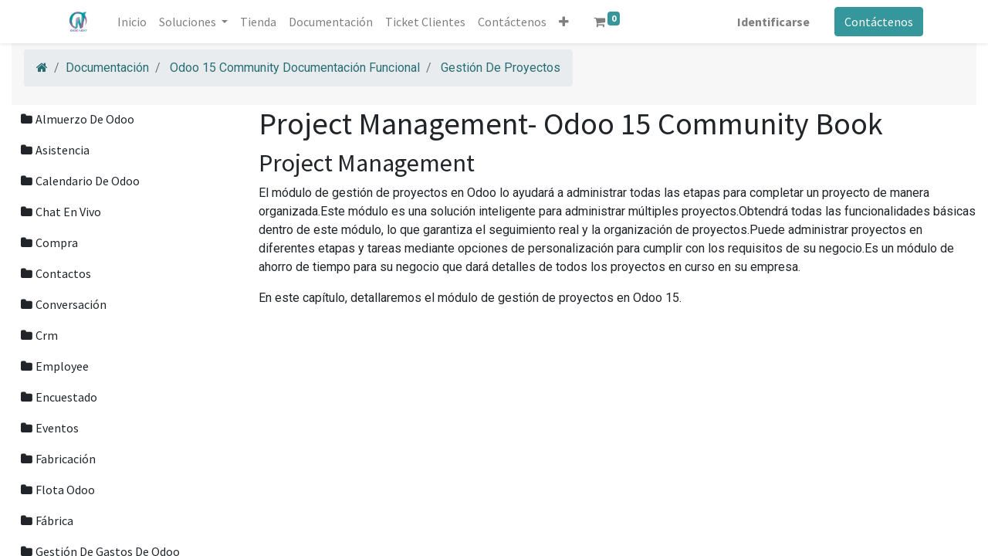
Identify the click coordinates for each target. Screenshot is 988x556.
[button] (564, 21)
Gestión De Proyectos (500, 67)
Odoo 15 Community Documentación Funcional (295, 67)
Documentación (107, 67)
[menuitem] (133, 21)
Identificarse (772, 21)
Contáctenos (878, 21)
